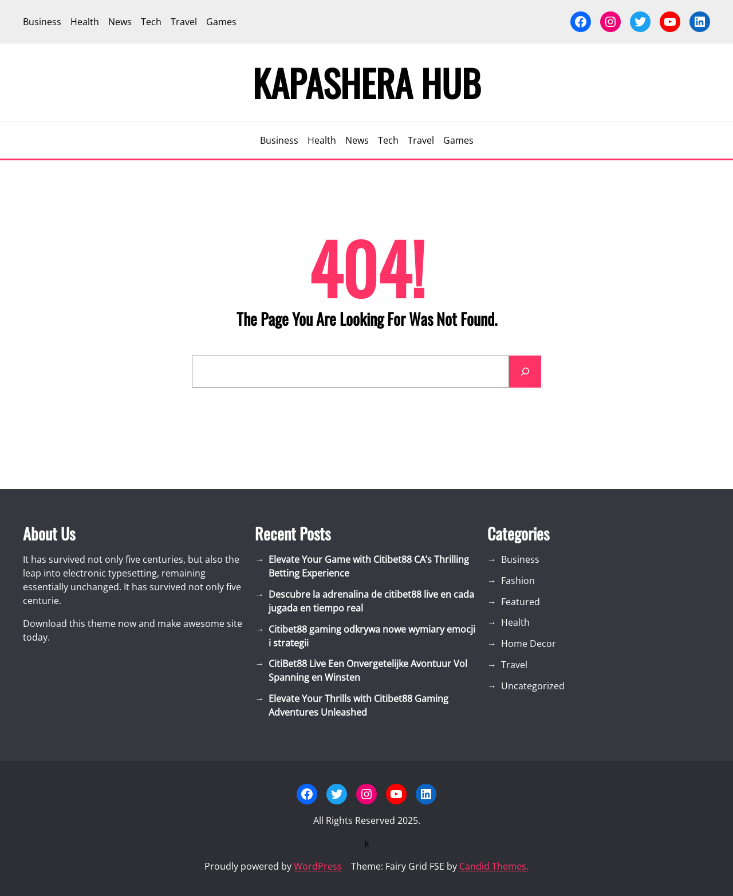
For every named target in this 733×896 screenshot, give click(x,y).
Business (520, 559)
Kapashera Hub (367, 82)
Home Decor (528, 643)
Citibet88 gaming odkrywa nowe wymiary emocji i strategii (372, 636)
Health (515, 622)
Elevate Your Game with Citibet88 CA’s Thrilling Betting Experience (369, 566)
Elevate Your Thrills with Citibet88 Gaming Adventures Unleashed (358, 705)
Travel (514, 664)
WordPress (318, 866)
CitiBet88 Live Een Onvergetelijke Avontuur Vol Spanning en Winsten (368, 670)
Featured (520, 601)
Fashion (518, 580)
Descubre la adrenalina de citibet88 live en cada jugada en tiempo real (371, 601)
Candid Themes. (494, 866)
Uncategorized (533, 686)
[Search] (525, 372)
